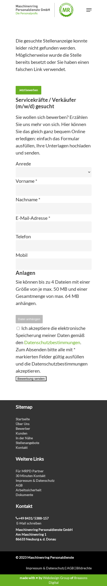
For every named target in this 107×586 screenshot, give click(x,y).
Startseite (23, 419)
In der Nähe (24, 438)
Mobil (22, 255)
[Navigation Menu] (89, 10)
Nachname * (28, 199)
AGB (19, 485)
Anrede (23, 163)
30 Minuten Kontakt (30, 476)
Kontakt (22, 447)
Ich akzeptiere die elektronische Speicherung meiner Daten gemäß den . (50, 335)
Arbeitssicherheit (28, 490)
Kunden (21, 433)
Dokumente (24, 495)
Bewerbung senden (31, 378)
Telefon (23, 236)
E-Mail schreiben (28, 523)
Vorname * (26, 181)
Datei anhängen (29, 319)
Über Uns (22, 424)
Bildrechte (84, 568)
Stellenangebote (27, 443)
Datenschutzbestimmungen (52, 342)
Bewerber (23, 429)
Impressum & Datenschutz (35, 480)
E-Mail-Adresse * (33, 218)
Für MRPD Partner (30, 471)
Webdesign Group (56, 578)
